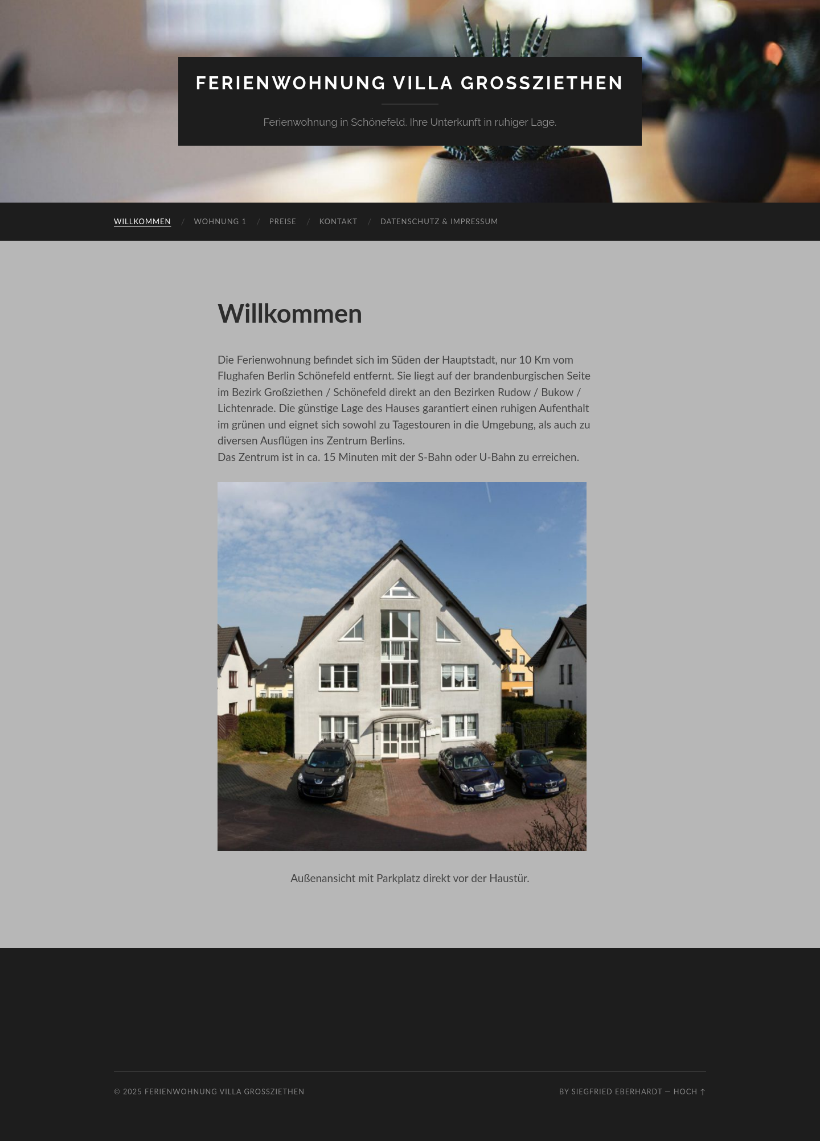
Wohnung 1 (220, 221)
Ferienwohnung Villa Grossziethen (409, 82)
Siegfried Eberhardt (617, 1091)
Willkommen (142, 221)
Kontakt (338, 221)
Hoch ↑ (690, 1091)
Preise (283, 221)
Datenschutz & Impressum (439, 221)
